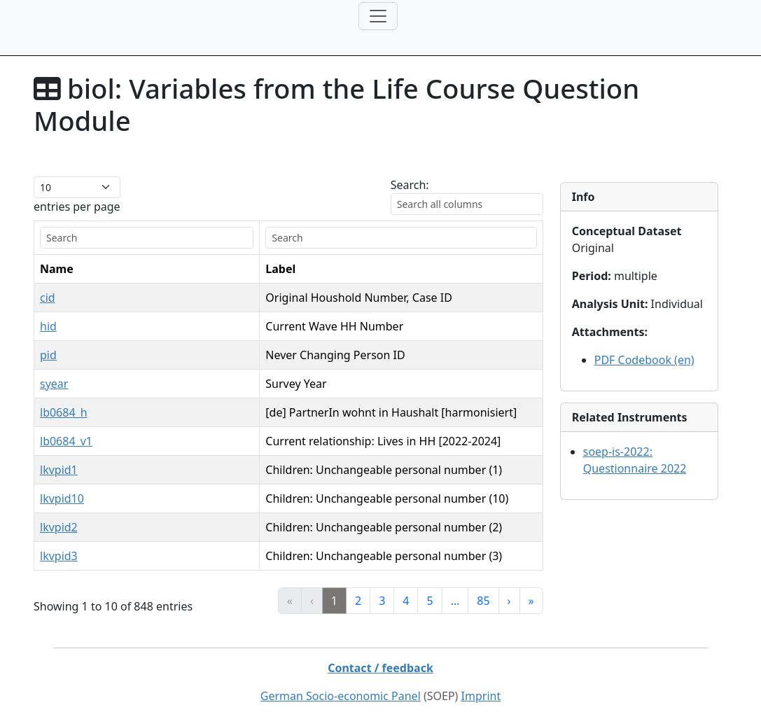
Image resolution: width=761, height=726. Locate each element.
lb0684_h (64, 412)
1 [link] (334, 600)
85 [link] (483, 600)
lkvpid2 (59, 527)
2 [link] (358, 600)
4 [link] (406, 600)
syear (54, 383)
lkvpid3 (59, 556)
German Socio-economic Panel (340, 696)
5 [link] (429, 600)
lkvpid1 (59, 469)
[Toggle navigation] (378, 16)
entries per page (77, 206)
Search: (410, 185)
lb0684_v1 (66, 441)
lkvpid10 (62, 498)
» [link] (531, 600)
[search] (132, 238)
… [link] (455, 600)
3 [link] (382, 600)
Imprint (481, 696)
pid (48, 355)
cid (47, 297)
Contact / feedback (380, 668)
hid (48, 326)
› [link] (509, 600)
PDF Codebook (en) (644, 360)
